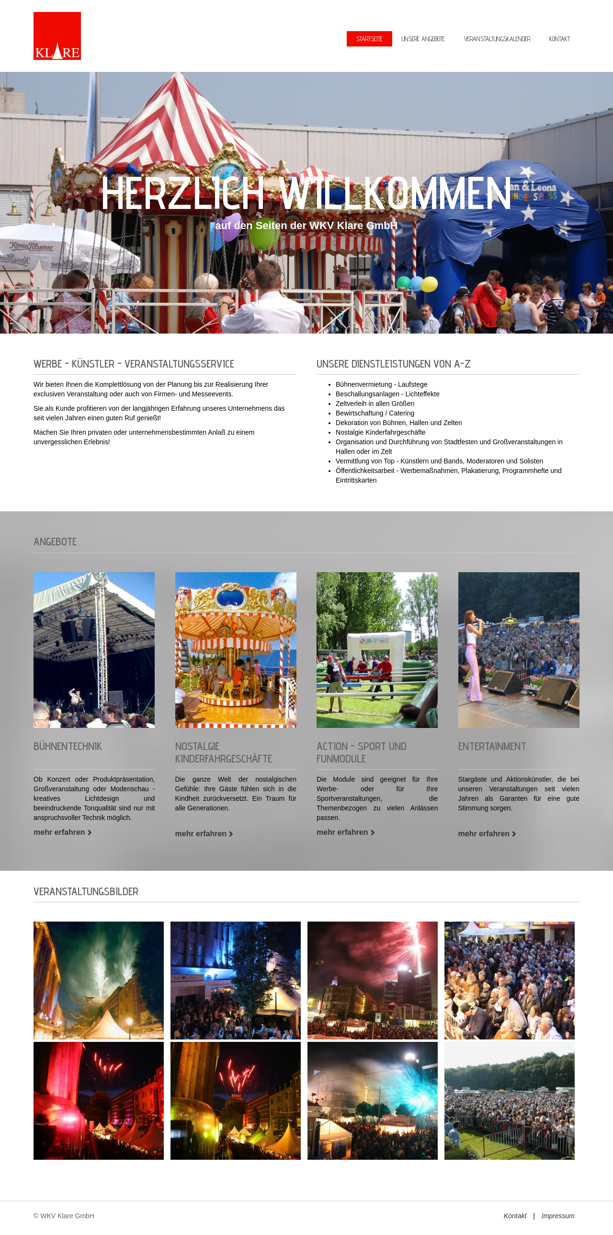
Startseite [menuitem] (369, 39)
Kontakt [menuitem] (559, 39)
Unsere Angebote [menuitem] (423, 39)
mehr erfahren (59, 832)
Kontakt (515, 1216)
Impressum (558, 1216)
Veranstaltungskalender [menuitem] (497, 39)
